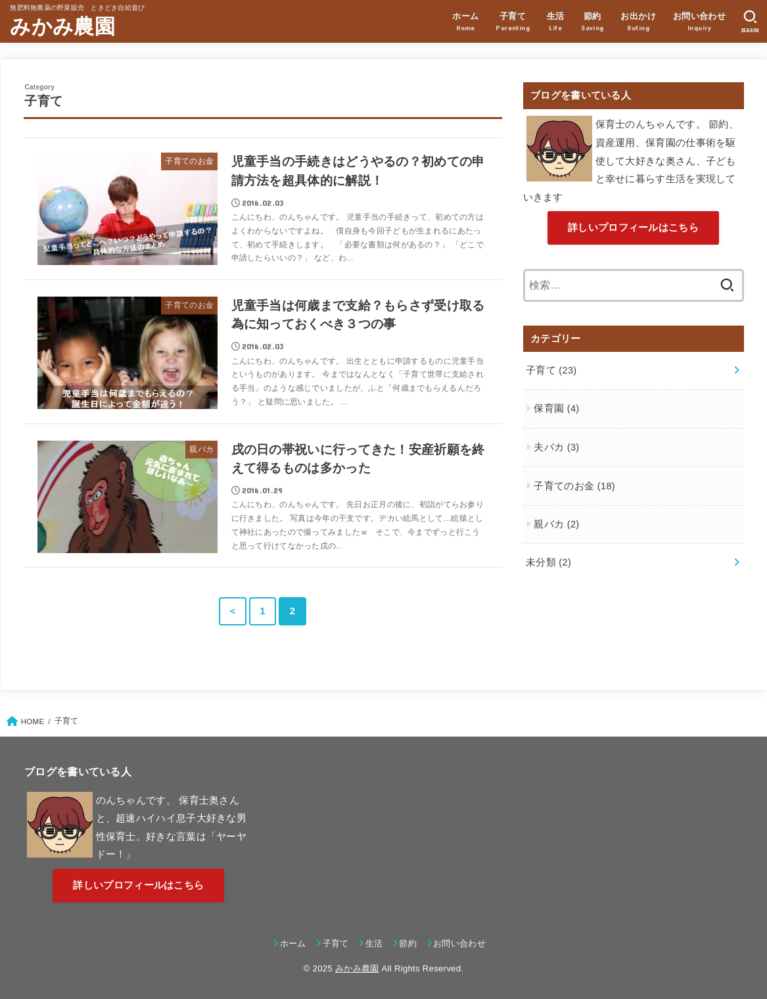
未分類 (548, 562)
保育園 (556, 408)
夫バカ (556, 447)
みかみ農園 (62, 26)
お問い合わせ (459, 943)
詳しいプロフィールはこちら (633, 227)
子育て (551, 370)
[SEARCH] (750, 22)
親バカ (556, 524)
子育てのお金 (574, 486)
